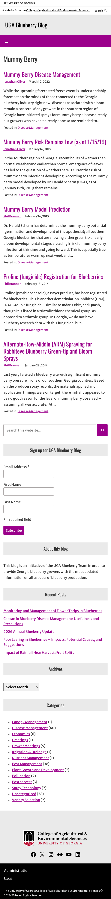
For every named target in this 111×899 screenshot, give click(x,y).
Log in (8, 878)
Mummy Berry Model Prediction (36, 208)
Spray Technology (26, 788)
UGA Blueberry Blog (26, 24)
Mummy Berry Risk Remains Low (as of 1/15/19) (54, 141)
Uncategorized (24, 794)
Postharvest (22, 782)
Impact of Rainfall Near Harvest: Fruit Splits (38, 652)
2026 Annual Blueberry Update (28, 631)
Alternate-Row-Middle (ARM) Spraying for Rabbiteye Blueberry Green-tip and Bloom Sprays (47, 350)
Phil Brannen (12, 216)
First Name (12, 484)
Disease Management (33, 128)
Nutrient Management (30, 758)
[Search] (102, 430)
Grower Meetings (26, 746)
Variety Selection (26, 800)
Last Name (12, 502)
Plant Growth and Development (38, 770)
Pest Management (27, 764)
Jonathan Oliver (14, 82)
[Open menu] (6, 41)
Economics (21, 734)
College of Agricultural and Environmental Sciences (58, 10)
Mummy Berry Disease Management (41, 74)
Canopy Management (29, 722)
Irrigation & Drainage (29, 752)
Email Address (16, 467)
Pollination (21, 776)
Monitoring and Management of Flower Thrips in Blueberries (52, 611)
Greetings (20, 740)
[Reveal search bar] (100, 10)
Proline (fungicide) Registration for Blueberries (53, 276)
